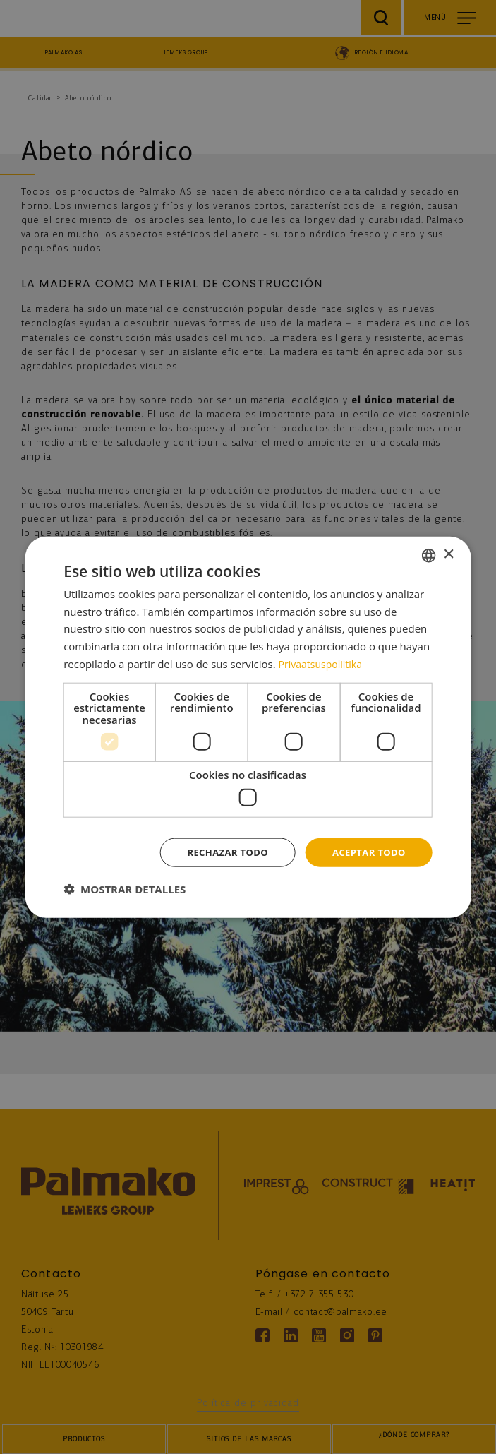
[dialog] (248, 727)
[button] (124, 890)
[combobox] (429, 554)
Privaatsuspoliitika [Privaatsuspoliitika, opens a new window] (323, 662)
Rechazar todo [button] (219, 852)
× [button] (448, 553)
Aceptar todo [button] (366, 852)
